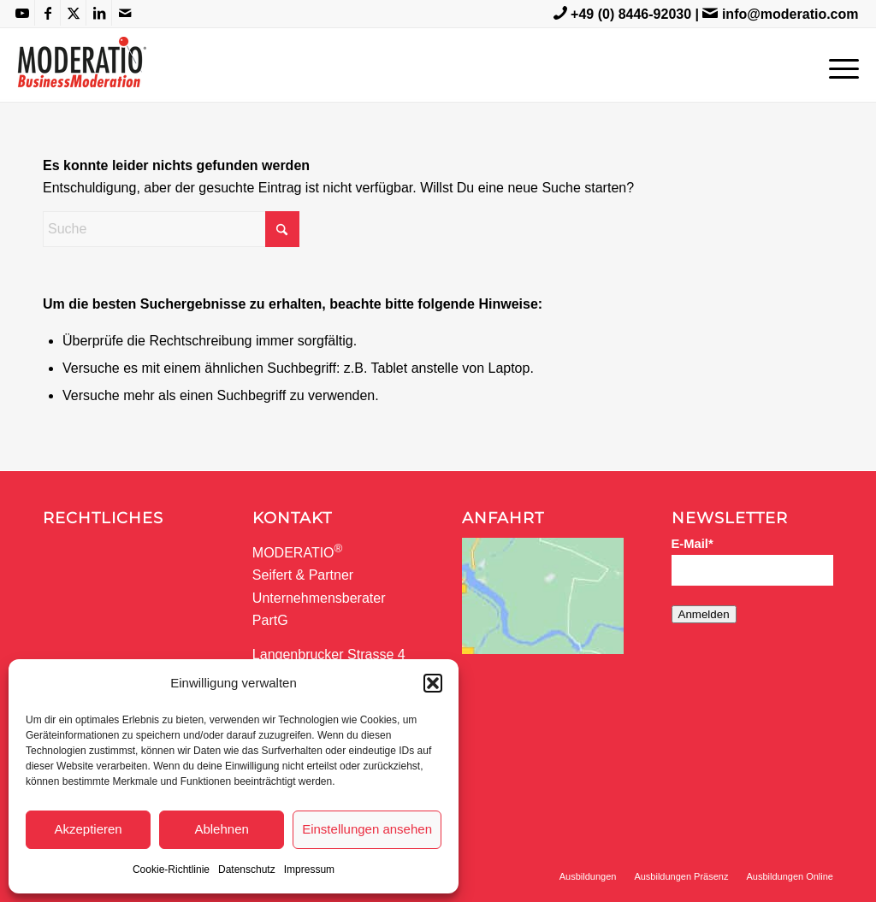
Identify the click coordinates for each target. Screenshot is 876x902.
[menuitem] (838, 65)
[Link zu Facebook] (47, 13)
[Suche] (171, 229)
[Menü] (838, 65)
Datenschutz (246, 869)
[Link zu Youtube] (21, 13)
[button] (432, 683)
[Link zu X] (73, 13)
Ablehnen (221, 829)
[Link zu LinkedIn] (98, 13)
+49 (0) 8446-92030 (631, 14)
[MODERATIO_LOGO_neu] (81, 73)
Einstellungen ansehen (367, 829)
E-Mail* (692, 544)
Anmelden (704, 614)
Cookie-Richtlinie (171, 869)
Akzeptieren (87, 829)
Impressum (309, 869)
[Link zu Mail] (125, 13)
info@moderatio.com (790, 14)
